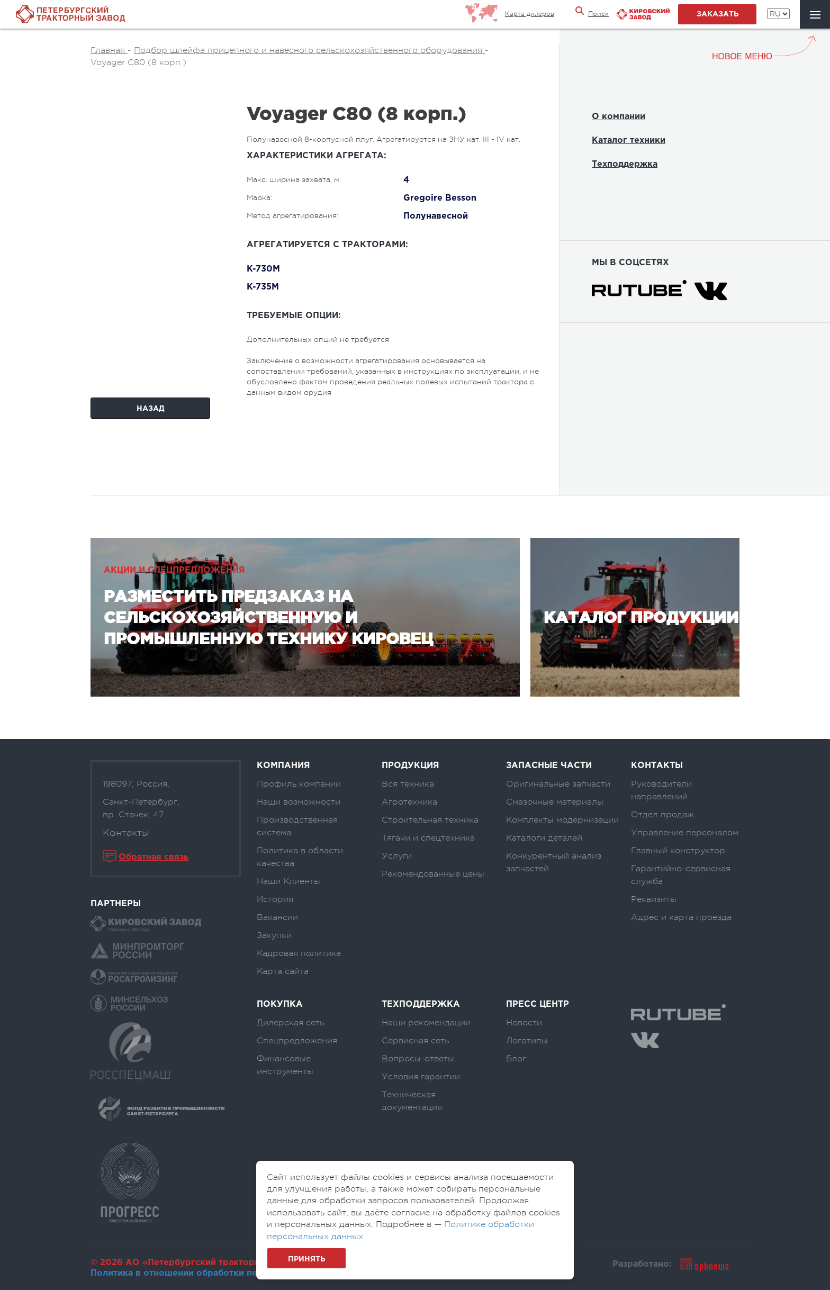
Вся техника (408, 784)
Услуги (397, 856)
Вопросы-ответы (418, 1058)
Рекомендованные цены (433, 874)
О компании (618, 117)
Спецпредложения (297, 1040)
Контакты (126, 832)
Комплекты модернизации (562, 820)
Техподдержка (624, 164)
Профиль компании (299, 784)
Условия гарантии (421, 1076)
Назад (151, 408)
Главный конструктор (678, 850)
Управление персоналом (684, 832)
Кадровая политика (299, 953)
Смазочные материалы (554, 802)
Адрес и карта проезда (681, 917)
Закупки (274, 935)
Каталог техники (628, 141)
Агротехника (409, 802)
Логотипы (527, 1040)
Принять (306, 1259)
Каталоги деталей (544, 838)
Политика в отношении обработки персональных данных (218, 1273)
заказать (717, 14)
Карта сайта (283, 971)
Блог (516, 1058)
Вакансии (277, 917)
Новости (524, 1022)
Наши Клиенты (288, 881)
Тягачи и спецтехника (428, 838)
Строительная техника (430, 820)
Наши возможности (298, 802)
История (275, 899)
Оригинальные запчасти (558, 784)
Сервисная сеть (415, 1040)
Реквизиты (653, 899)
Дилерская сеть (290, 1022)
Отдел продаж (662, 814)
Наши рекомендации (426, 1022)
